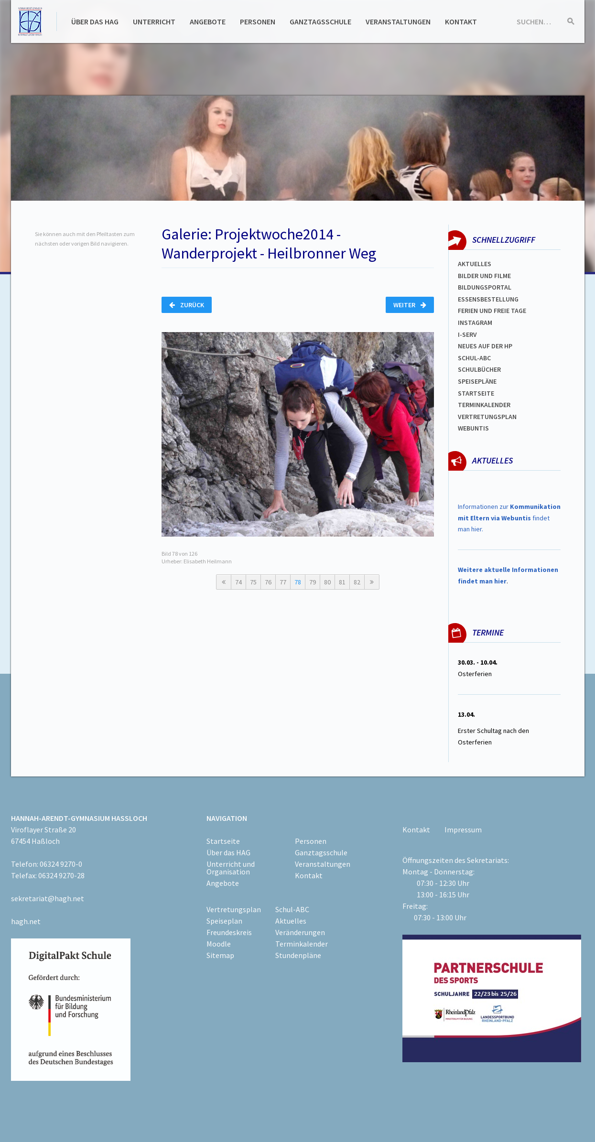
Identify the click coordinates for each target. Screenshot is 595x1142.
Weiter (409, 305)
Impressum (463, 829)
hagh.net (26, 921)
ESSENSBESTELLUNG (488, 299)
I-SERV (467, 334)
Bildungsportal (484, 287)
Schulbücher (479, 369)
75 (253, 582)
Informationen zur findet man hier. (509, 518)
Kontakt (461, 21)
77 (283, 582)
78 (297, 582)
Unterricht (154, 21)
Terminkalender (484, 404)
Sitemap (220, 955)
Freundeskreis (229, 932)
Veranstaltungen (398, 21)
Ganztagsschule (320, 21)
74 (238, 582)
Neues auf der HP (485, 346)
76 (268, 582)
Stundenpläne (298, 955)
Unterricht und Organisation (230, 867)
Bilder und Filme (484, 275)
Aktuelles (474, 263)
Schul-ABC (292, 909)
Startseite (476, 393)
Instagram (475, 322)
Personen (257, 21)
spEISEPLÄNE (477, 381)
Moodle (218, 943)
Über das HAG (95, 21)
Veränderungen (300, 932)
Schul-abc (474, 358)
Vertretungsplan (487, 416)
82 (357, 582)
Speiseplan (224, 921)
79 (312, 582)
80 (327, 582)
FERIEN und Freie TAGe (492, 310)
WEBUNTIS (473, 428)
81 (342, 582)
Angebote (208, 21)
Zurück (186, 305)
